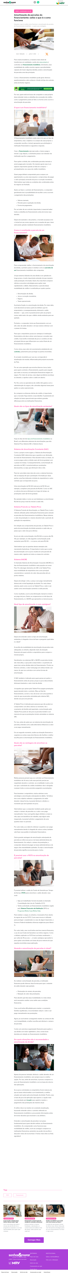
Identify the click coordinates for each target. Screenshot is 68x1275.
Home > (17, 11)
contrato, (17, 351)
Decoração (14, 1272)
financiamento (24, 151)
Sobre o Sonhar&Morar (52, 1256)
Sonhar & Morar (9, 2)
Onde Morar (47, 1272)
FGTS (23, 893)
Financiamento (19, 1195)
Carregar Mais (34, 1240)
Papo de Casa (5, 1272)
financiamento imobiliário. (32, 64)
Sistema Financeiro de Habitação (32, 908)
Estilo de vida (23, 1272)
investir (29, 1100)
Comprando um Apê (35, 1272)
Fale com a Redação (52, 1260)
